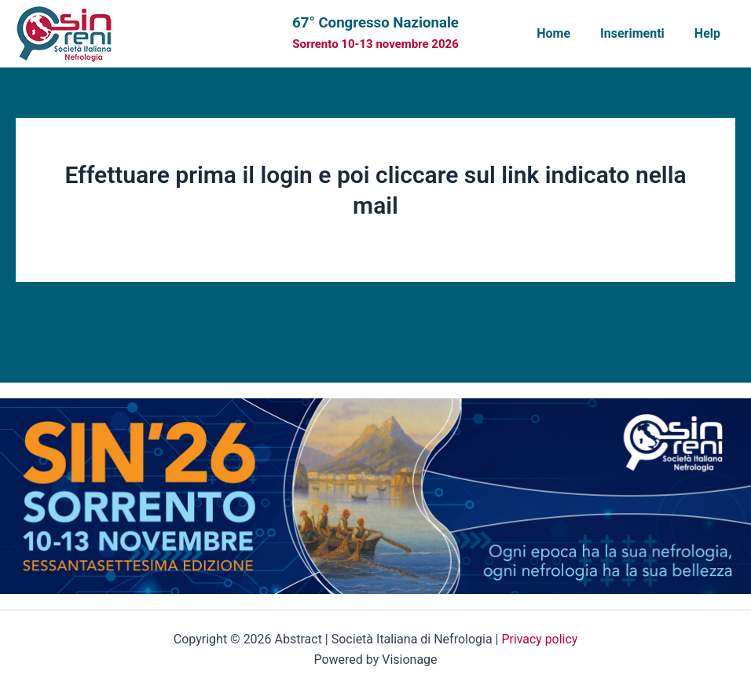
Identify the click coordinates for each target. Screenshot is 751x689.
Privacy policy (539, 639)
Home (565, 33)
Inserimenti (639, 33)
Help (710, 33)
